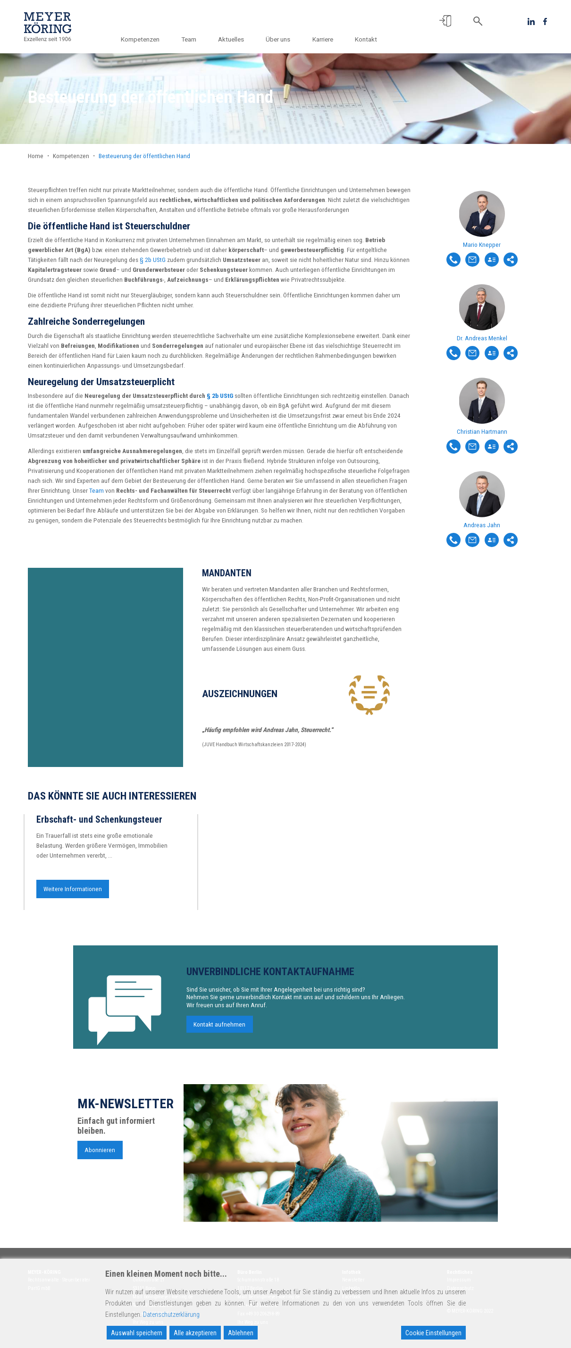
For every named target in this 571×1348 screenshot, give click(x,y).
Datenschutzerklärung (171, 1314)
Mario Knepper (482, 244)
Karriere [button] (323, 39)
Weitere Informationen (72, 893)
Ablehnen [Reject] (240, 1333)
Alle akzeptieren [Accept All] (195, 1333)
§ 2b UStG (153, 259)
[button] (445, 21)
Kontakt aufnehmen (219, 1029)
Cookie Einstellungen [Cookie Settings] (433, 1333)
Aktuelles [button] (233, 39)
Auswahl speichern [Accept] (136, 1333)
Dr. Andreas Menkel (482, 338)
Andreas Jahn (481, 525)
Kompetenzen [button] (144, 39)
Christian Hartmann (482, 431)
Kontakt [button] (366, 39)
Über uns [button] (280, 39)
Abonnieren (99, 1154)
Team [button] (192, 39)
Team (96, 490)
